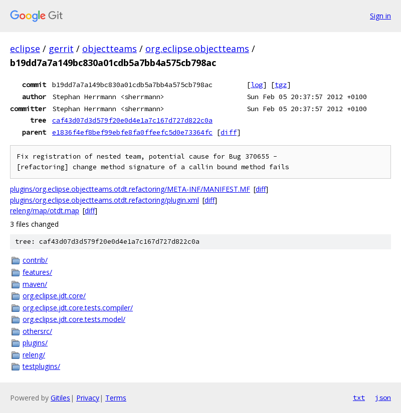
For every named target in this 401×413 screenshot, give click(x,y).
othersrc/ (37, 331)
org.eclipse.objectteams (197, 49)
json (383, 397)
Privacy (87, 397)
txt (359, 397)
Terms (115, 397)
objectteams (109, 49)
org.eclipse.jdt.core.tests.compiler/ (78, 307)
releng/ (34, 354)
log (257, 84)
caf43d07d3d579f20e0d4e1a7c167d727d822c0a (132, 120)
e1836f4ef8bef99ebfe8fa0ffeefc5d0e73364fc (132, 132)
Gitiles (60, 397)
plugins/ (35, 342)
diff (229, 132)
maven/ (35, 284)
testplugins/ (41, 366)
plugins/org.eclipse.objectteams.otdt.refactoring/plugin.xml (104, 200)
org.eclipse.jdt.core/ (54, 295)
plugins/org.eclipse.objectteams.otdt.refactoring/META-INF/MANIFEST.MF (130, 189)
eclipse (25, 49)
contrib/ (35, 260)
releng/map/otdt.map (44, 210)
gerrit (61, 49)
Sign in (380, 16)
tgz (281, 84)
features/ (37, 272)
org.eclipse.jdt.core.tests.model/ (74, 319)
